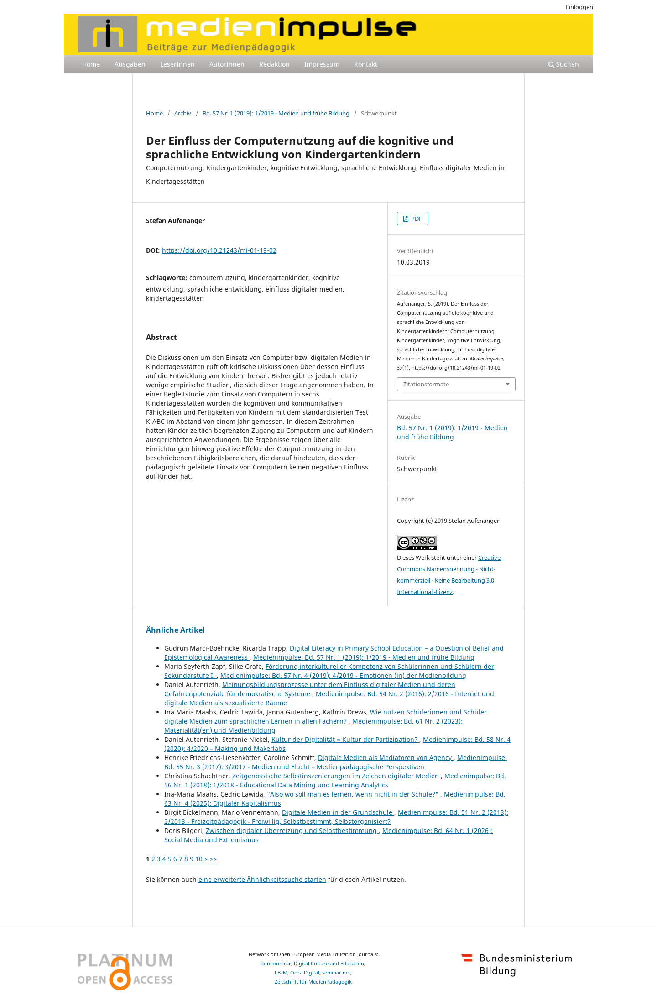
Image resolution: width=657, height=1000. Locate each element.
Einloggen (579, 7)
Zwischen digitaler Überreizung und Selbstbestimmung (292, 830)
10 (199, 858)
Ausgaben (130, 64)
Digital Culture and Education (329, 963)
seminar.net (336, 972)
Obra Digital (304, 972)
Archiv (182, 113)
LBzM (281, 972)
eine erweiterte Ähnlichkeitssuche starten (262, 879)
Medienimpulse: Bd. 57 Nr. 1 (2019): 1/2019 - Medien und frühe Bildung (363, 657)
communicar (276, 963)
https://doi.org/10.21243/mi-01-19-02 (219, 250)
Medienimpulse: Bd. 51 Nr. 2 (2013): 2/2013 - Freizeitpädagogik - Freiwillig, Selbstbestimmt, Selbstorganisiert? (336, 817)
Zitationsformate (426, 384)
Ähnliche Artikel (175, 630)
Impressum (321, 64)
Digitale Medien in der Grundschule (338, 812)
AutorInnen (227, 64)
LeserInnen (177, 64)
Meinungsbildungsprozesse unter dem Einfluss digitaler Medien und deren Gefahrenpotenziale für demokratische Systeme (309, 689)
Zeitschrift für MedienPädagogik (313, 982)
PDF (416, 218)
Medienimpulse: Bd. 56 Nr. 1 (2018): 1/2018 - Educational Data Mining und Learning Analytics (335, 780)
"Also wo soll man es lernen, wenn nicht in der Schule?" (353, 794)
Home (91, 64)
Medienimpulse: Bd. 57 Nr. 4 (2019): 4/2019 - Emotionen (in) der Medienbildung (343, 675)
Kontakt (365, 64)
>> (213, 858)
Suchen (563, 64)
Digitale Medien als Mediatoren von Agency (386, 757)
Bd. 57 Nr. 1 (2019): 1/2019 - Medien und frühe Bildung (276, 113)
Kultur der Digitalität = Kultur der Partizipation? (345, 739)
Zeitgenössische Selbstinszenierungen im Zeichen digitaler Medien (336, 775)
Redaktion (274, 64)
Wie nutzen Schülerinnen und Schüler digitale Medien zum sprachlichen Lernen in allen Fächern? (325, 716)
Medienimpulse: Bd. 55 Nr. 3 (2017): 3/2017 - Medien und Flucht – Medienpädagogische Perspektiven (335, 762)
